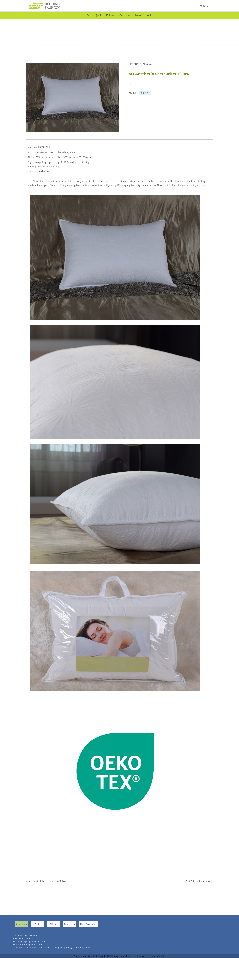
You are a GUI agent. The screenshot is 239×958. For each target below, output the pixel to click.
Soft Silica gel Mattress (198, 881)
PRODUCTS (135, 64)
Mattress (124, 15)
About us (21, 924)
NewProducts (144, 15)
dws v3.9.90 (158, 956)
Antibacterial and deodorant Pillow (47, 881)
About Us (205, 5)
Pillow (110, 15)
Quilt (98, 15)
